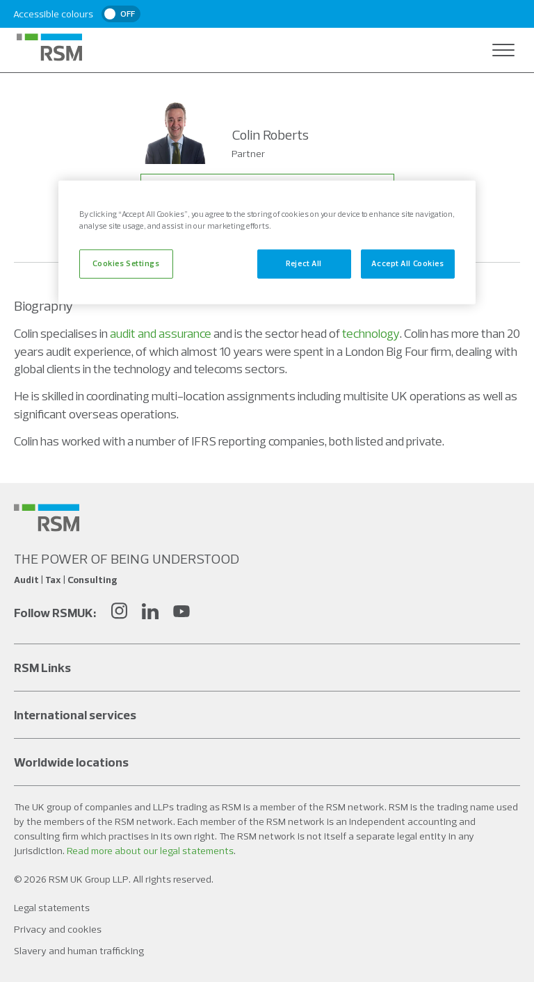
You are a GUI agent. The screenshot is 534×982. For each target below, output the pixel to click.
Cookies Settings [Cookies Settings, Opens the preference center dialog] (125, 263)
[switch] (121, 14)
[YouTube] (181, 613)
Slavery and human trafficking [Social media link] (79, 950)
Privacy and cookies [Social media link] (58, 929)
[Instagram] (119, 613)
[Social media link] (46, 518)
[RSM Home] (49, 47)
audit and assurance (160, 333)
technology (371, 333)
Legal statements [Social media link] (52, 907)
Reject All (304, 263)
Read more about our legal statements (150, 850)
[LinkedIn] (150, 613)
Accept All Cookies (407, 263)
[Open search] (476, 50)
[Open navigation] (503, 50)
